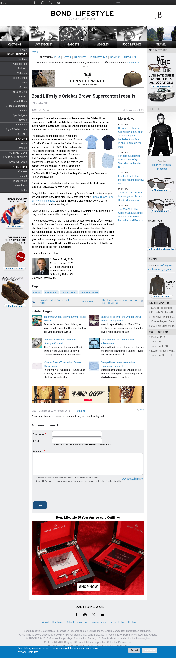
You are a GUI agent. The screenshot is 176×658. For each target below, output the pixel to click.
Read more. (133, 62)
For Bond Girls (19, 91)
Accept (134, 650)
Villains (23, 96)
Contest (22, 171)
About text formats (132, 478)
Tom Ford (156, 341)
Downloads (21, 124)
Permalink (80, 410)
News (23, 143)
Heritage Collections (16, 105)
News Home (87, 301)
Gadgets (22, 68)
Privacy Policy (98, 622)
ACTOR (67, 57)
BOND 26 (115, 57)
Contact (23, 176)
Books (23, 110)
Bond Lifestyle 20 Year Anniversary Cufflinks (88, 517)
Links (24, 190)
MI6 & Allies (20, 101)
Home (3, 3)
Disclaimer (58, 622)
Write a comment (131, 110)
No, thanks (150, 650)
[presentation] (57, 493)
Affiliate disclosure (77, 622)
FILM (57, 57)
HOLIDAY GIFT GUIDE (15, 157)
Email (36, 441)
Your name (38, 434)
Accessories (20, 63)
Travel (23, 82)
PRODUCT (80, 57)
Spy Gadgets (20, 115)
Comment (38, 451)
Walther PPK (158, 337)
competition (51, 292)
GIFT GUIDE (130, 57)
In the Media (20, 180)
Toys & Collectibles (16, 129)
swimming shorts (89, 292)
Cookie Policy (117, 622)
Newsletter (21, 185)
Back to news (38, 110)
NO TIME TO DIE (18, 152)
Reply (142, 410)
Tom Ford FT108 (160, 346)
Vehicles (22, 73)
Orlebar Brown (69, 292)
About (45, 622)
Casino (23, 87)
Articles (22, 148)
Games (23, 119)
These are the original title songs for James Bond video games (130, 196)
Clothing (22, 59)
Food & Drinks (19, 77)
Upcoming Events (17, 162)
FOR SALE (21, 134)
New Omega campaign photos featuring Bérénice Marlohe (119, 301)
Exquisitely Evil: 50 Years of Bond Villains (54, 301)
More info (33, 652)
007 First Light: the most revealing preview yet (131, 180)
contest (36, 292)
